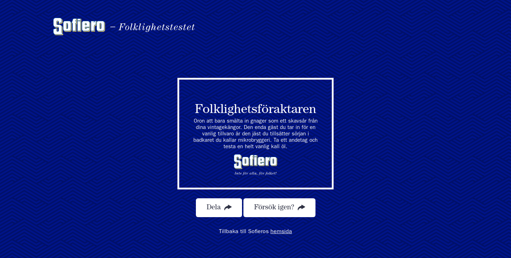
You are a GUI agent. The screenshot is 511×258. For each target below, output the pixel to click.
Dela (219, 207)
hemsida (281, 232)
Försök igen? (279, 207)
